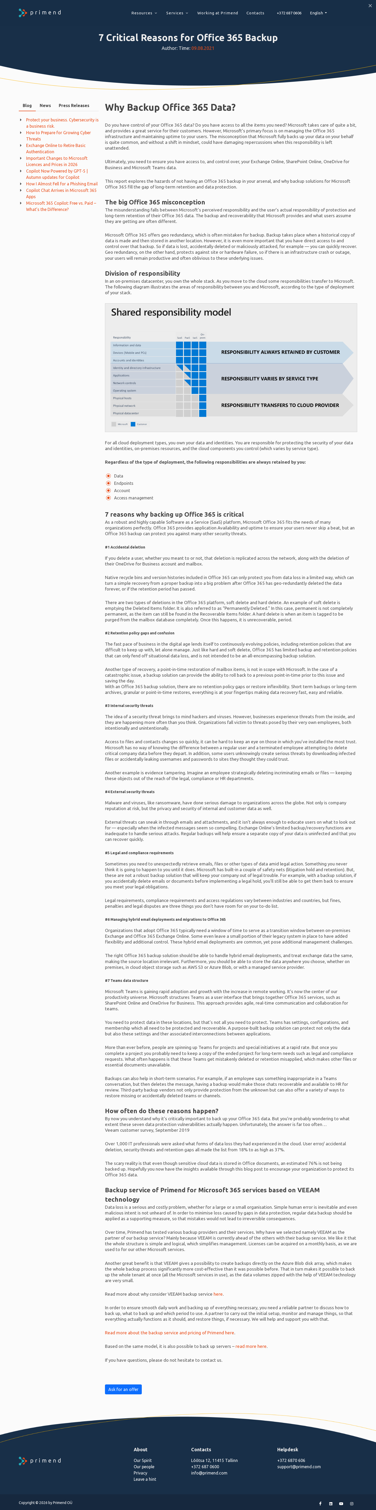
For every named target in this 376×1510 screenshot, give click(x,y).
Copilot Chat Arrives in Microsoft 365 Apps (61, 193)
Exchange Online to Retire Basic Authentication (56, 148)
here (218, 1293)
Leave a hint (145, 1479)
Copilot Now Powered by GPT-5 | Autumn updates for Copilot (57, 174)
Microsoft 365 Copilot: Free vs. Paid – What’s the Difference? (61, 206)
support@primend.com (299, 1466)
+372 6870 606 (291, 1460)
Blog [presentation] (27, 105)
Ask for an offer (123, 1389)
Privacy (140, 1473)
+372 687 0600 (205, 1466)
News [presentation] (45, 105)
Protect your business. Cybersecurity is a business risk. (62, 122)
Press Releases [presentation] (74, 105)
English (317, 13)
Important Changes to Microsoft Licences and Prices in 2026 (56, 161)
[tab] (27, 105)
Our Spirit (143, 1460)
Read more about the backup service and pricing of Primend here (169, 1332)
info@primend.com (209, 1473)
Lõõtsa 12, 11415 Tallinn (214, 1460)
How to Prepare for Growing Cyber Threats (58, 135)
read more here (251, 1346)
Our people (144, 1466)
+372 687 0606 (289, 13)
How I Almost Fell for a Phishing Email (62, 183)
